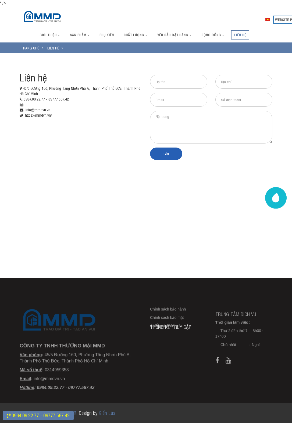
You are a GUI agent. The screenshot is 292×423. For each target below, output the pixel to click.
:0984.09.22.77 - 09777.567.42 (38, 415)
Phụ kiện (106, 35)
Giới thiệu (50, 35)
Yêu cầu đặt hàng (174, 35)
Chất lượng (136, 35)
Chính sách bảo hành (168, 315)
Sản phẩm (80, 35)
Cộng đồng (213, 35)
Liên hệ (240, 35)
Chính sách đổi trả (165, 332)
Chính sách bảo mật (167, 324)
